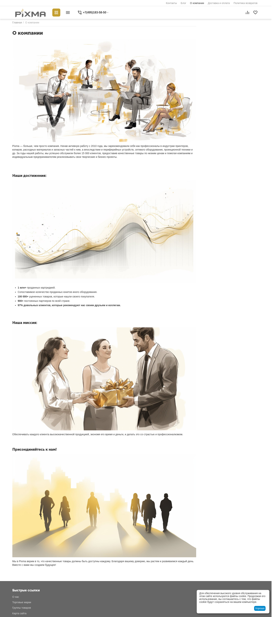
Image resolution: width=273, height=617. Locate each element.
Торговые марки (21, 602)
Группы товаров (21, 607)
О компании (197, 3)
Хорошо (260, 608)
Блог (183, 3)
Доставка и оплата (219, 3)
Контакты (171, 3)
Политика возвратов (245, 3)
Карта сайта (19, 613)
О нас (15, 596)
